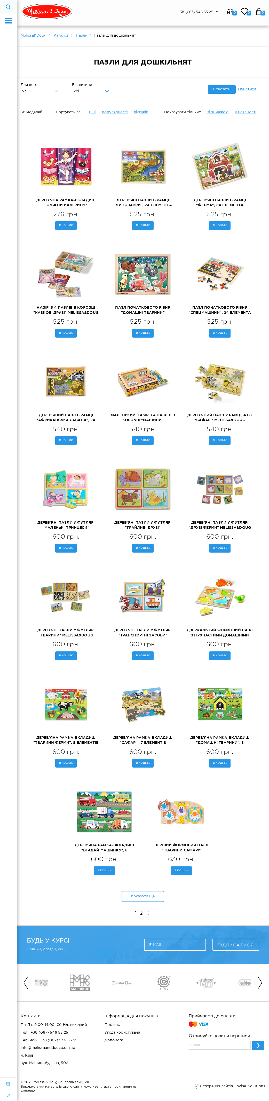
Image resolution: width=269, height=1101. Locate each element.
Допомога (114, 1040)
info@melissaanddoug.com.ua (48, 1047)
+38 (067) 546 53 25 (49, 1032)
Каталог (61, 35)
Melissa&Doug (33, 35)
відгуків (141, 112)
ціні (92, 112)
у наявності (246, 112)
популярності (115, 112)
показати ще (143, 896)
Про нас (112, 1024)
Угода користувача (122, 1032)
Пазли (82, 35)
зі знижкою (217, 112)
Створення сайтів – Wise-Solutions (229, 1086)
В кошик (66, 225)
